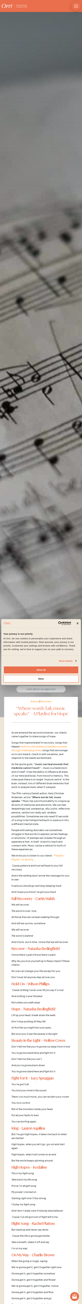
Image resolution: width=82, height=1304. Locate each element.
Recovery (45, 701)
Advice (35, 701)
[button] (76, 5)
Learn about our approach (41, 689)
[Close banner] (78, 623)
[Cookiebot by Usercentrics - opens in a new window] (58, 623)
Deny (41, 678)
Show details (66, 661)
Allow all (41, 670)
